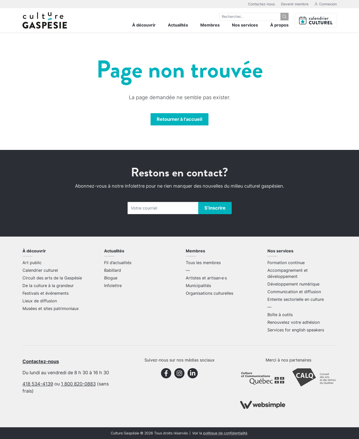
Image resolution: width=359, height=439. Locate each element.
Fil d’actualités (117, 262)
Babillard (112, 270)
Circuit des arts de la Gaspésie (52, 277)
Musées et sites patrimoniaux (50, 308)
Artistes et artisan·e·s (206, 277)
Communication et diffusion (294, 291)
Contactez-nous (261, 4)
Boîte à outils (280, 314)
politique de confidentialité (225, 433)
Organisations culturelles (209, 293)
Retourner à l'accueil (179, 119)
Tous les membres (203, 262)
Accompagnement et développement (287, 273)
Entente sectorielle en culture (295, 299)
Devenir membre (294, 4)
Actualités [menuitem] (178, 25)
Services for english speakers (295, 329)
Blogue (110, 277)
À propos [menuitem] (279, 25)
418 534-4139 (37, 383)
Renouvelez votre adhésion (293, 322)
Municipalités (198, 285)
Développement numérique (293, 284)
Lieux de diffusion (39, 300)
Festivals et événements (45, 293)
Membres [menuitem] (210, 25)
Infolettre (113, 285)
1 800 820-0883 (78, 383)
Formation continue (286, 262)
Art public (32, 262)
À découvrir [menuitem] (144, 25)
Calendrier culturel (40, 270)
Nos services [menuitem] (245, 25)
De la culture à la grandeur (48, 285)
